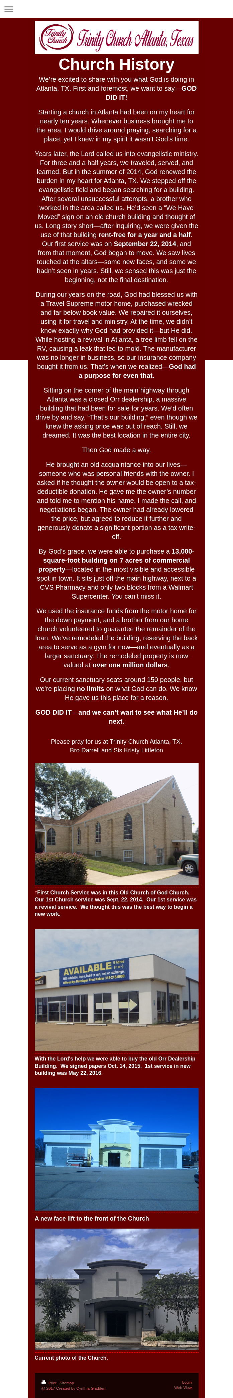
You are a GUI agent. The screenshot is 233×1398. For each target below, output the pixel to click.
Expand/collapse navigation (116, 9)
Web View (183, 1387)
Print (49, 1383)
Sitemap (67, 1383)
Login (187, 1382)
